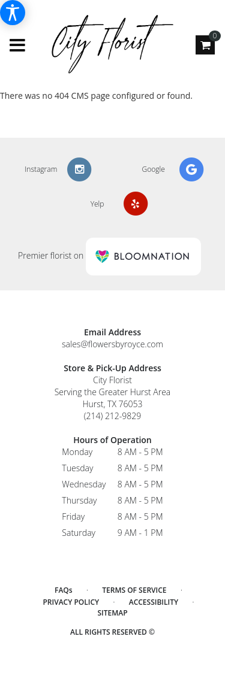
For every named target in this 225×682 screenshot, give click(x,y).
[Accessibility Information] (12, 12)
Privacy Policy (71, 602)
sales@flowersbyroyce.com (112, 344)
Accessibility (153, 602)
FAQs (64, 590)
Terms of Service (134, 590)
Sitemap (112, 613)
